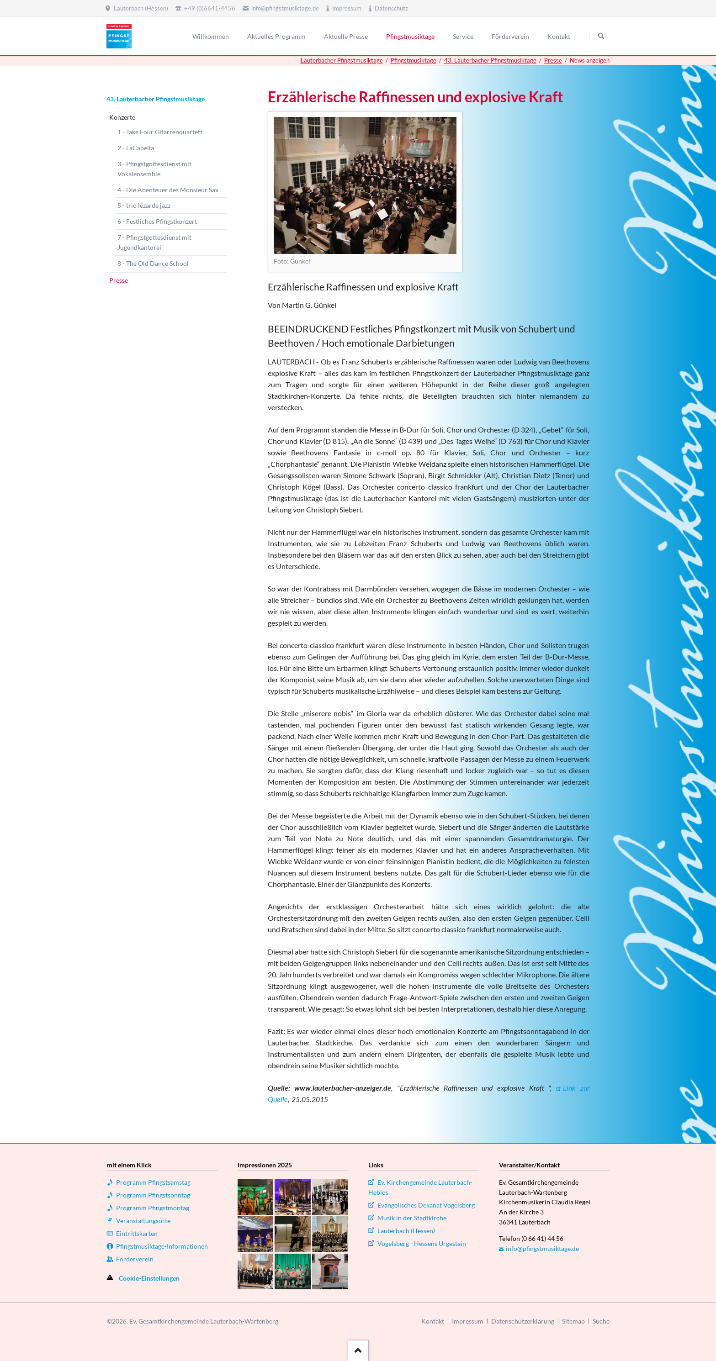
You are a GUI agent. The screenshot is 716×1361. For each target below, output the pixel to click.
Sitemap (573, 1321)
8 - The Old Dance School (153, 263)
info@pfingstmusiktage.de (542, 1248)
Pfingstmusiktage (413, 60)
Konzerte (122, 117)
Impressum (467, 1321)
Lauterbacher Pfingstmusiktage (342, 60)
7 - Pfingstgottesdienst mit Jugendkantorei (154, 242)
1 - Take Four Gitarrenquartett (159, 132)
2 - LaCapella (135, 148)
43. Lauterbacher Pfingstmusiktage (490, 60)
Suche (601, 1321)
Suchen (601, 36)
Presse (553, 60)
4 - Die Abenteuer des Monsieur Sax (167, 190)
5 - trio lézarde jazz (143, 205)
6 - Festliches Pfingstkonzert (157, 221)
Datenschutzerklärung (522, 1321)
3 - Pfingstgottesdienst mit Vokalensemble (154, 169)
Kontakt (432, 1321)
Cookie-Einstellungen (149, 1278)
